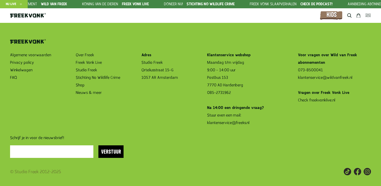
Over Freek (85, 55)
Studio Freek (86, 70)
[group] (124, 4)
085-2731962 (219, 93)
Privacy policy (22, 62)
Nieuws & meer (89, 93)
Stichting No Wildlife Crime (98, 78)
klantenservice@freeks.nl (228, 123)
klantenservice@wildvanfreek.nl (325, 78)
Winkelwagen (21, 70)
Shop (80, 85)
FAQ (13, 78)
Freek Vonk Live (89, 62)
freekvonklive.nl (322, 100)
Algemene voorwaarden (30, 55)
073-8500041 (310, 70)
